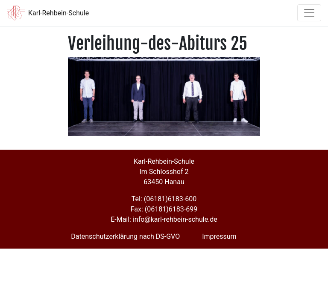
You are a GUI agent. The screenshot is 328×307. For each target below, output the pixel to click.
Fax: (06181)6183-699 (164, 209)
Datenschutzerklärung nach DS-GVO (125, 236)
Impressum (219, 236)
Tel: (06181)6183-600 (164, 199)
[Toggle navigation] (309, 12)
